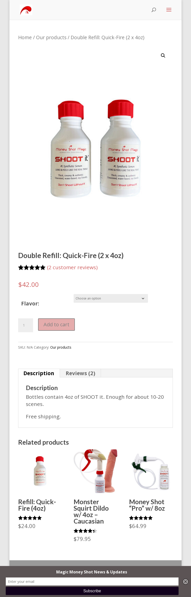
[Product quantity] (25, 325)
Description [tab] (38, 373)
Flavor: (30, 303)
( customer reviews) (72, 267)
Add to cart (56, 324)
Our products (51, 37)
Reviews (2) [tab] (80, 373)
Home (25, 37)
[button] (163, 55)
